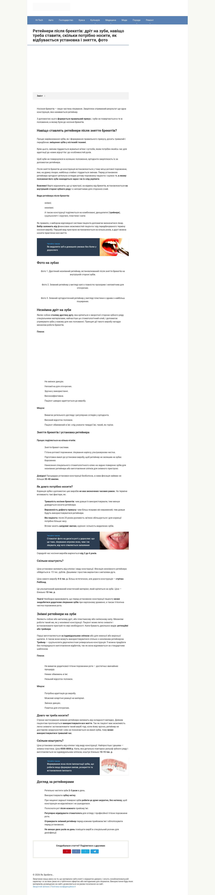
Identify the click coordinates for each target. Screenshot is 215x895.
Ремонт (150, 20)
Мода (124, 20)
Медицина (110, 20)
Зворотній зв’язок (41, 887)
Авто (50, 20)
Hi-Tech (39, 20)
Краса (82, 20)
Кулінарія (95, 20)
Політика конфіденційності (63, 887)
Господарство (66, 20)
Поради (136, 20)
